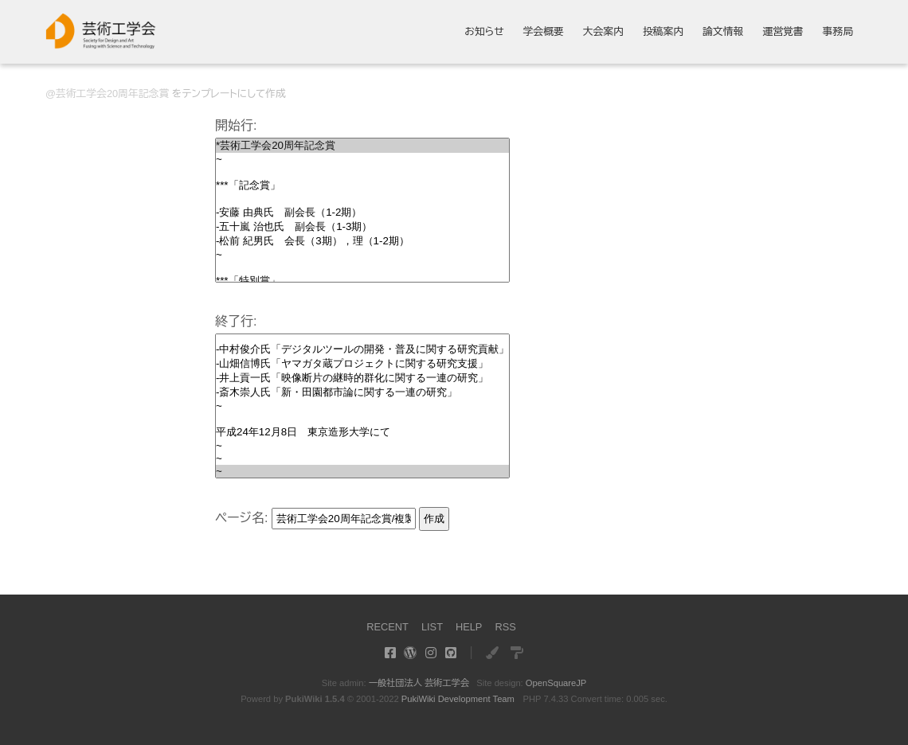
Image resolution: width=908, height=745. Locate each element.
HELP (469, 627)
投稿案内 (663, 32)
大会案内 (603, 32)
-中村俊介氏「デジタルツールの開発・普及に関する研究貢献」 (362, 349)
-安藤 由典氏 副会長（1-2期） (362, 212)
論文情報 (723, 32)
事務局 (838, 32)
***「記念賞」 (362, 185)
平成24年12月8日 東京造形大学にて (362, 432)
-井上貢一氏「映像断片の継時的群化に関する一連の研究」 (362, 378)
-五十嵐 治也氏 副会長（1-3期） (362, 227)
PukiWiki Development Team (458, 699)
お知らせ (484, 32)
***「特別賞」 (362, 281)
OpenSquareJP (556, 683)
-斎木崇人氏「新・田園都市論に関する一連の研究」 (362, 392)
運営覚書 (782, 32)
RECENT (387, 627)
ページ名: (241, 518)
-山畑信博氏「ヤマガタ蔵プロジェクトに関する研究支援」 (362, 364)
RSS (505, 627)
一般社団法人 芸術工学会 (419, 683)
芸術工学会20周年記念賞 (112, 93)
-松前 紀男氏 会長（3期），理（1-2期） (362, 241)
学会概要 (543, 32)
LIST (432, 627)
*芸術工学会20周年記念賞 (362, 145)
